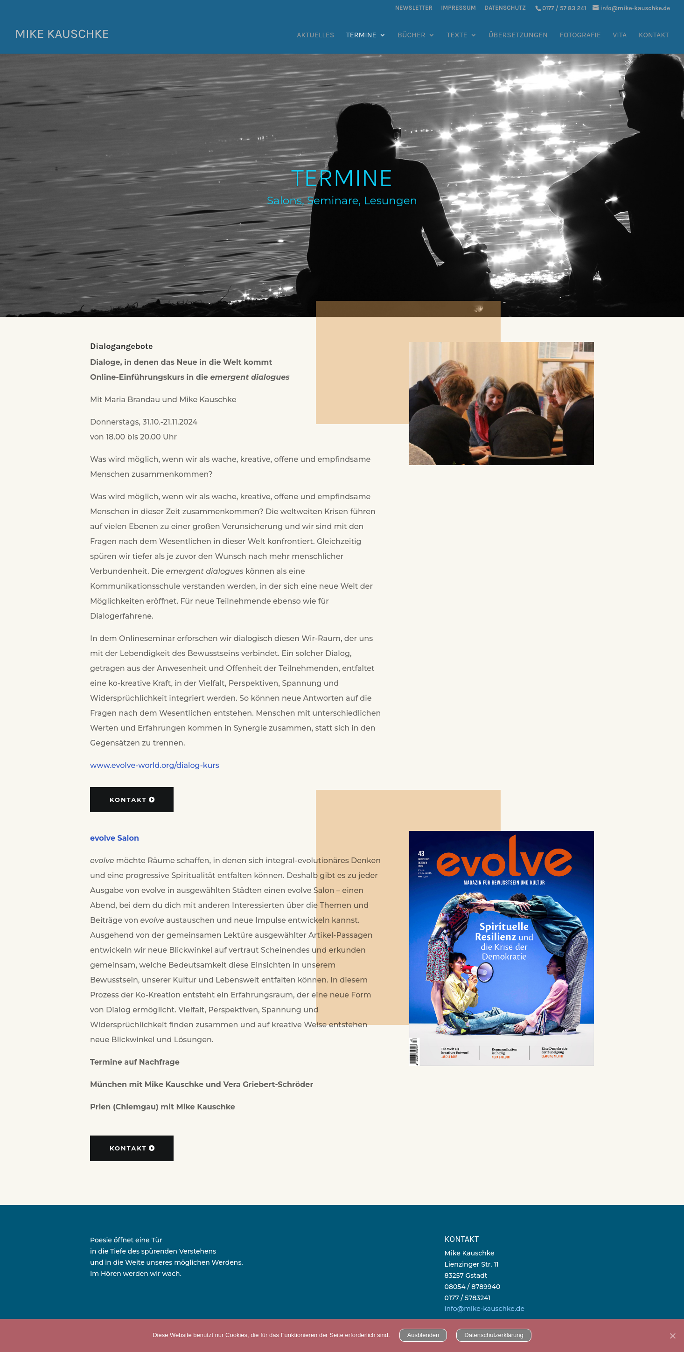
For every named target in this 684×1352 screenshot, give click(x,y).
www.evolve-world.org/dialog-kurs (154, 765)
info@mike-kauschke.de (484, 1308)
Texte (457, 35)
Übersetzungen (518, 35)
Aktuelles (315, 35)
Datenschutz (505, 8)
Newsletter (414, 8)
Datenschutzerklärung (493, 1334)
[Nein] (672, 1335)
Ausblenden (423, 1334)
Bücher (412, 35)
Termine (361, 35)
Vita (620, 35)
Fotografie (580, 35)
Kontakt (654, 35)
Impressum (458, 8)
